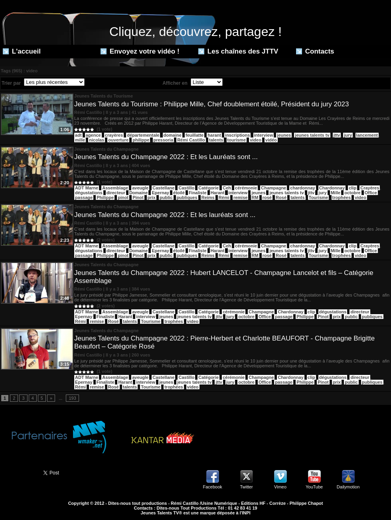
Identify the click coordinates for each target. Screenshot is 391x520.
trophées (341, 197)
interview (263, 135)
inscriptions (237, 135)
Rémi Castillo (191, 139)
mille (80, 139)
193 (72, 398)
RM (255, 197)
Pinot (138, 197)
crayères (114, 135)
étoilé (179, 192)
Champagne (273, 187)
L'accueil (22, 51)
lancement (367, 135)
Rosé (281, 197)
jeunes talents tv (312, 135)
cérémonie (246, 187)
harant (214, 135)
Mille (335, 192)
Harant (218, 192)
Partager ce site (18, 472)
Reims (208, 197)
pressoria (164, 139)
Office (371, 192)
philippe (140, 139)
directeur (116, 192)
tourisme (236, 139)
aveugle (140, 187)
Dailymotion (348, 486)
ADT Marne (86, 187)
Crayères (369, 187)
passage (84, 197)
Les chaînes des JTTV (238, 51)
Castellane (163, 187)
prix (152, 197)
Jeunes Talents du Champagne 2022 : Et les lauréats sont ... (164, 215)
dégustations (88, 192)
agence (93, 135)
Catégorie (208, 187)
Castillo (186, 187)
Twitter (246, 486)
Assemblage (115, 187)
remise (240, 197)
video (255, 139)
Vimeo (280, 486)
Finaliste (198, 192)
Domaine (138, 192)
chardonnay (302, 187)
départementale (143, 135)
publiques (187, 197)
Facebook (212, 486)
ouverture (118, 139)
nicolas (96, 139)
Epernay (160, 192)
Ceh (227, 187)
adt (78, 135)
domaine (173, 135)
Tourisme (318, 197)
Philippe (105, 197)
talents (216, 139)
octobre (352, 192)
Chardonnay (332, 187)
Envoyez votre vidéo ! (140, 51)
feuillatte (194, 135)
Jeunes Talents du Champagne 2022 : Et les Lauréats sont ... (166, 157)
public (166, 197)
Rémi (224, 197)
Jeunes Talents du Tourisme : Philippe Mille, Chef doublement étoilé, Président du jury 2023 (211, 104)
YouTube (314, 486)
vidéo (271, 139)
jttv (337, 135)
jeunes (284, 135)
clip (352, 187)
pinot (123, 197)
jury (348, 135)
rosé (267, 197)
